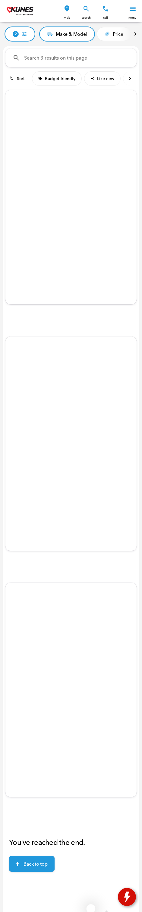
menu (132, 18)
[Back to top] (32, 864)
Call (105, 18)
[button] (67, 11)
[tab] (40, 228)
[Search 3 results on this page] (71, 58)
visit (67, 18)
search (86, 18)
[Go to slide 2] (61, 180)
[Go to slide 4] (79, 180)
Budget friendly (56, 78)
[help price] (15, 246)
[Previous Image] (14, 139)
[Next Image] (135, 34)
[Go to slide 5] (88, 180)
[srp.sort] (17, 78)
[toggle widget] (127, 897)
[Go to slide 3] (70, 180)
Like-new (102, 78)
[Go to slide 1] (52, 180)
